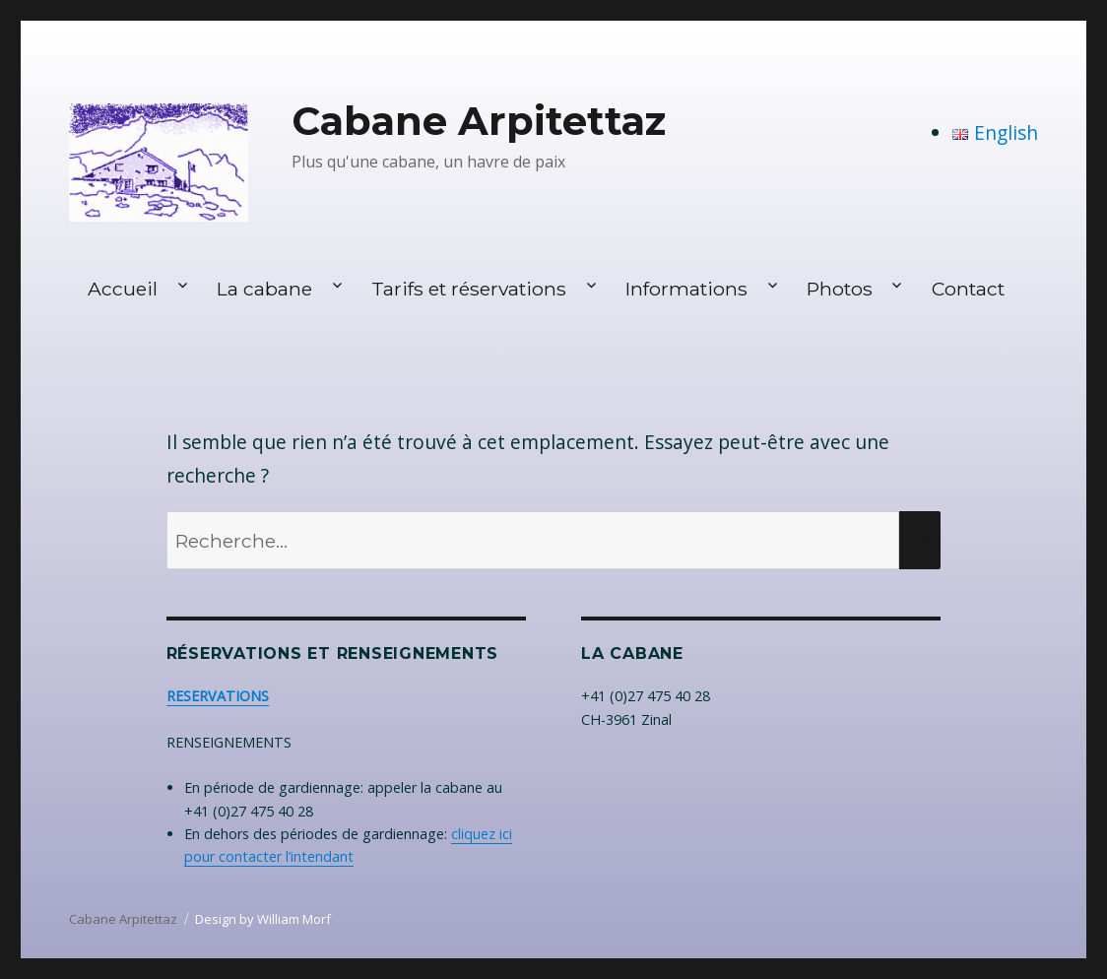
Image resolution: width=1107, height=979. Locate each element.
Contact (968, 288)
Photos (840, 288)
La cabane (264, 288)
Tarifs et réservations (468, 288)
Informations (686, 288)
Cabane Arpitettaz (479, 121)
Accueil (123, 288)
